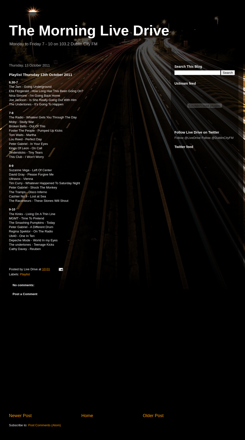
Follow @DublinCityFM (217, 138)
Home (87, 415)
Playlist (25, 274)
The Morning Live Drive (89, 30)
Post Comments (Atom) (44, 425)
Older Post (153, 415)
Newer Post (20, 415)
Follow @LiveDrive (187, 138)
